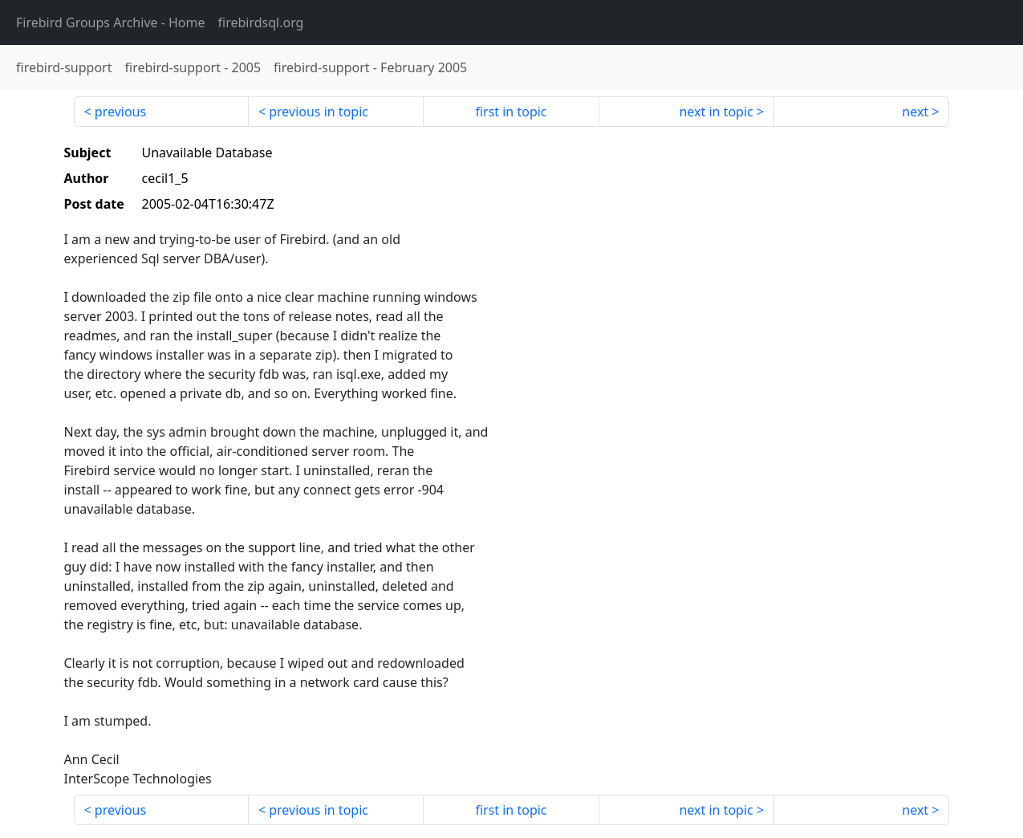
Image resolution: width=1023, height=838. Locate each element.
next (915, 111)
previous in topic (318, 111)
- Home (110, 22)
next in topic (716, 111)
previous (120, 111)
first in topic (510, 111)
